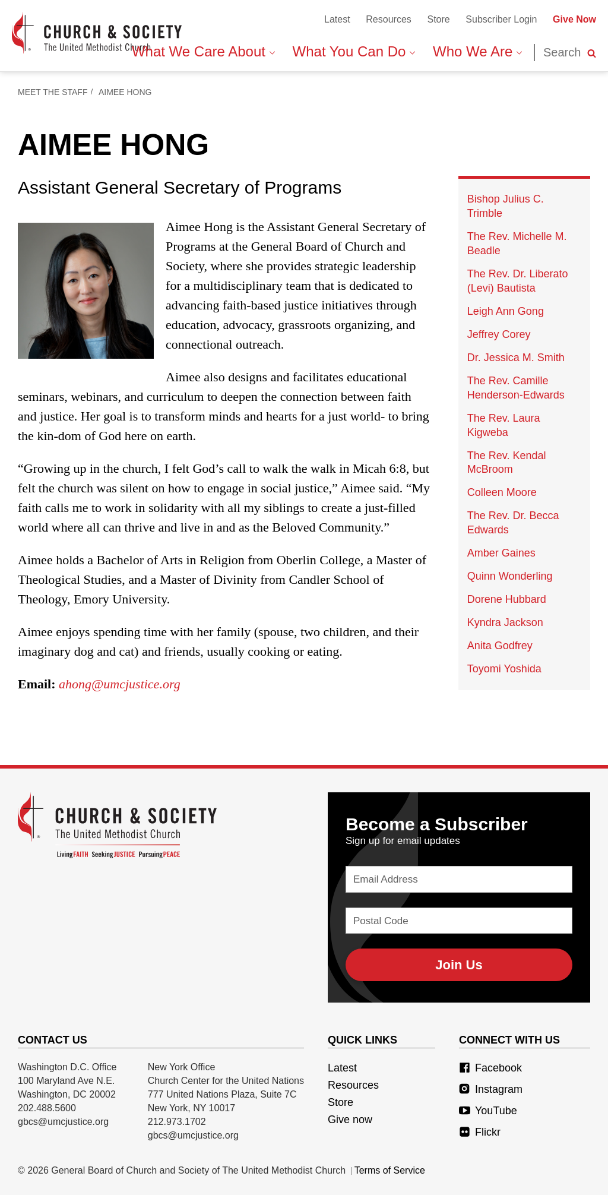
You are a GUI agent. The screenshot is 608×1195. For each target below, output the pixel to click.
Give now (350, 1120)
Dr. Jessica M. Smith (516, 357)
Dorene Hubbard (506, 599)
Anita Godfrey (500, 646)
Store (438, 19)
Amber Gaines (501, 553)
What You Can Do (354, 51)
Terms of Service (389, 1170)
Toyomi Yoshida (504, 669)
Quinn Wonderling (510, 576)
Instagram (490, 1089)
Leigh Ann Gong (505, 311)
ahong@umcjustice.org (119, 683)
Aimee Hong (125, 92)
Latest (337, 19)
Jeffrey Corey (499, 334)
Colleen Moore (502, 492)
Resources (388, 19)
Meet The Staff (52, 92)
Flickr (480, 1132)
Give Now (574, 19)
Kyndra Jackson (505, 622)
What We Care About (203, 51)
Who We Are (477, 51)
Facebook (490, 1068)
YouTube (488, 1111)
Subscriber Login (501, 19)
